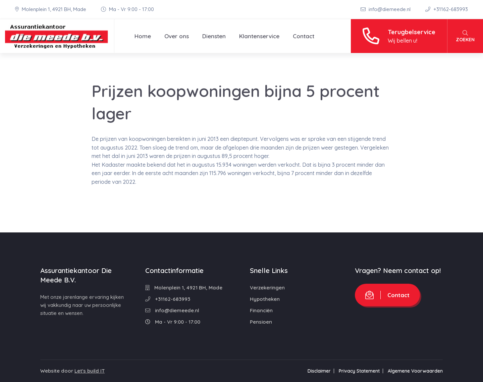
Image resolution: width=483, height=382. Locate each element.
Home (143, 36)
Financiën (261, 310)
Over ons (176, 36)
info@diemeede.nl (386, 9)
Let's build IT (89, 371)
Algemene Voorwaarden (415, 371)
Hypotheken (265, 299)
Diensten (214, 36)
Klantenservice (259, 36)
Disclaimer (319, 371)
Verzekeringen (267, 287)
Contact (303, 36)
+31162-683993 (446, 9)
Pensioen (261, 322)
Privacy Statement (359, 371)
